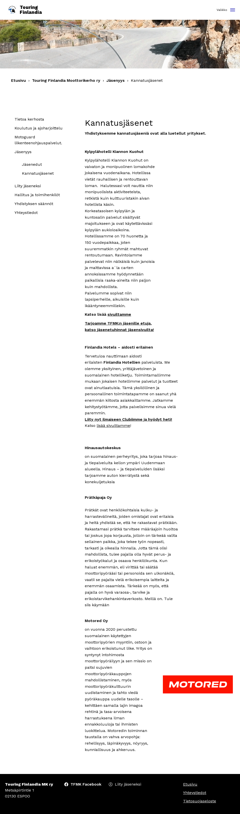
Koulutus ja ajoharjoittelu (39, 128)
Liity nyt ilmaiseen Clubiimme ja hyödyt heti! (128, 419)
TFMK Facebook (85, 784)
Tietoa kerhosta (29, 119)
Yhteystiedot (26, 212)
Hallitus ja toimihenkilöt (37, 194)
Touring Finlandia (24, 10)
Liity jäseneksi (28, 186)
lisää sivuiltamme (113, 425)
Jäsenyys (115, 80)
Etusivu (18, 80)
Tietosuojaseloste (199, 801)
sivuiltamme (119, 314)
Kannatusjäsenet (38, 173)
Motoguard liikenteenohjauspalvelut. (38, 140)
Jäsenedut (32, 164)
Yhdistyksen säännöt (34, 203)
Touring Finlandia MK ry (29, 784)
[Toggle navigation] (232, 10)
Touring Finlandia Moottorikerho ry (66, 80)
